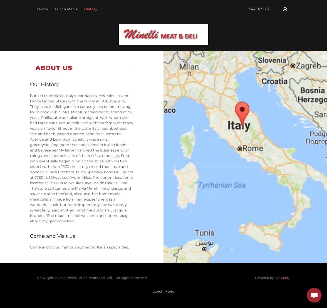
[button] (285, 9)
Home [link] (42, 9)
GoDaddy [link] (282, 278)
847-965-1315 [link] (260, 9)
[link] (163, 34)
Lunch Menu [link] (66, 9)
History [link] (90, 9)
